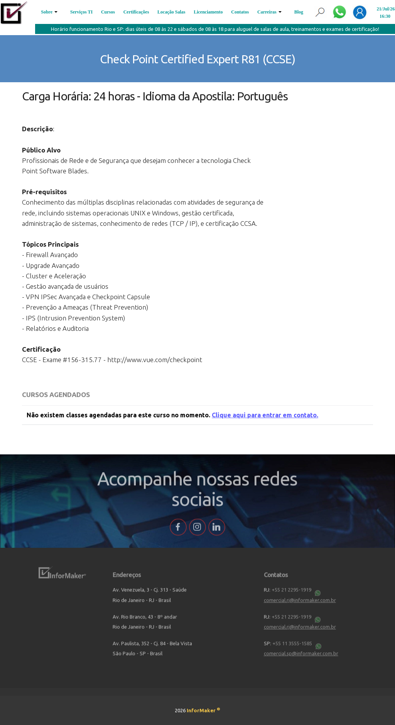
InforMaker (203, 710)
